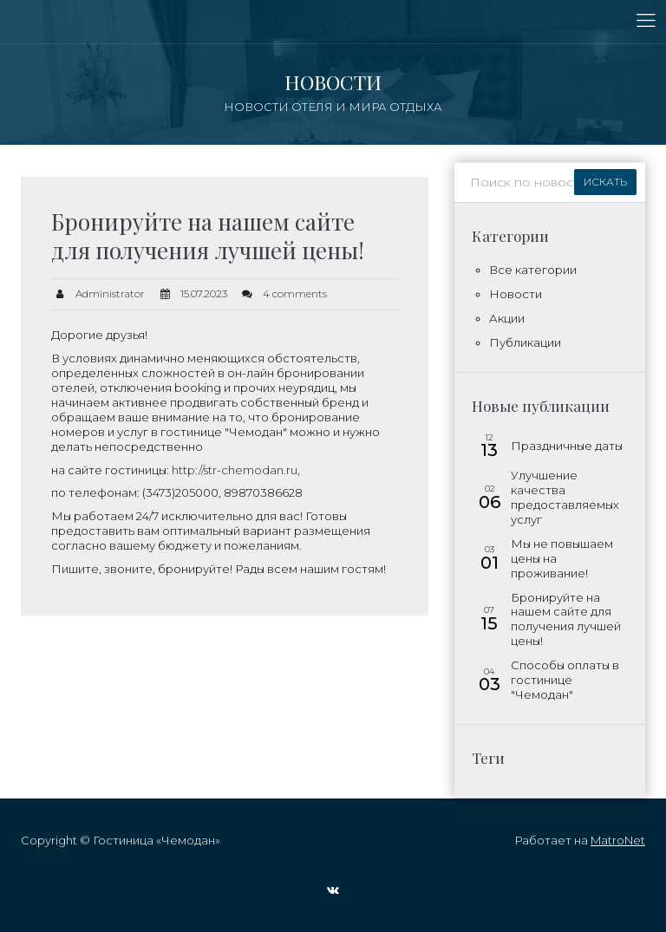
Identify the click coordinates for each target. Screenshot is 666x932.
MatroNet (618, 840)
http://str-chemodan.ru (234, 470)
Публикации (525, 342)
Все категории (533, 270)
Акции (507, 318)
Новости (515, 294)
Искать (605, 181)
